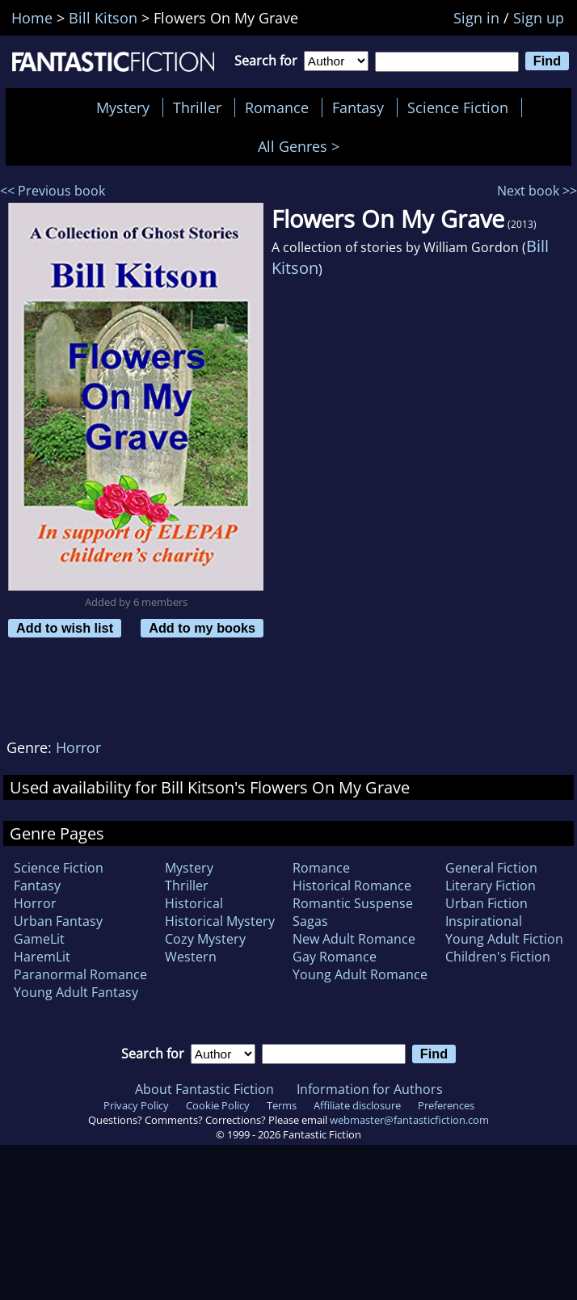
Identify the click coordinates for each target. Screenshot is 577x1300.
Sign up (538, 17)
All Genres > (302, 146)
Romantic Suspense (353, 903)
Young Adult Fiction (504, 939)
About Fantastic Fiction (204, 1089)
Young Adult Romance (360, 974)
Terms (282, 1105)
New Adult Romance (354, 939)
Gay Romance (335, 957)
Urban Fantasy (58, 921)
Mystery (123, 107)
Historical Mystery (220, 921)
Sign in (476, 17)
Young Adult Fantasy (76, 992)
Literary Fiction (490, 885)
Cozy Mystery (205, 939)
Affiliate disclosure (357, 1105)
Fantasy (358, 107)
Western (191, 957)
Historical (194, 903)
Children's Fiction (497, 957)
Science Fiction (457, 107)
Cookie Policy (218, 1105)
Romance (277, 107)
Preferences (446, 1105)
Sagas (310, 921)
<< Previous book (52, 191)
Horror (78, 747)
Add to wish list (64, 628)
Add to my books (202, 628)
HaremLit (42, 957)
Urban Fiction (486, 903)
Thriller (197, 107)
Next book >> (537, 191)
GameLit (39, 939)
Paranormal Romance (80, 974)
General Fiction (491, 868)
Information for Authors (370, 1089)
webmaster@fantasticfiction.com (409, 1120)
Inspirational (483, 921)
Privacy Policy (136, 1105)
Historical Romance (352, 885)
